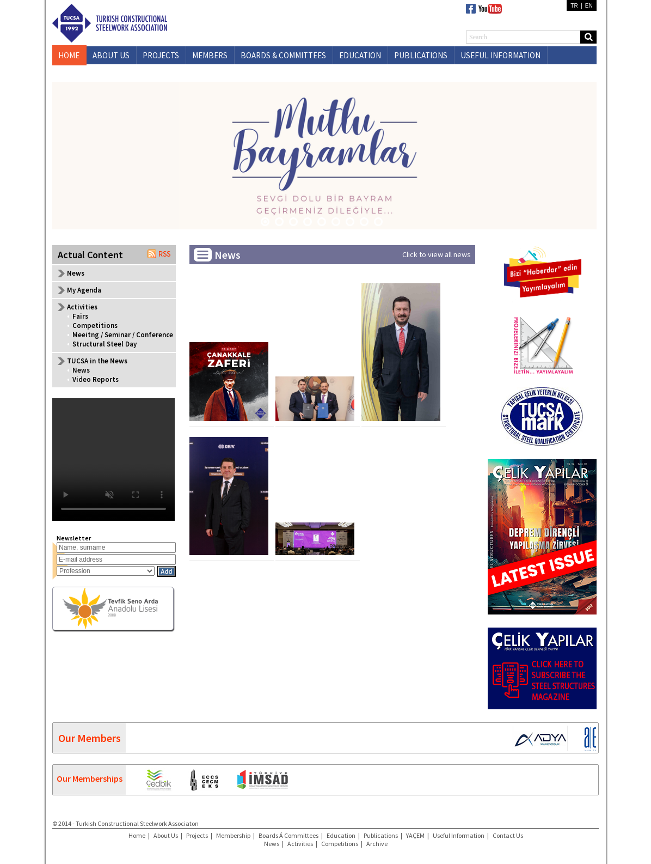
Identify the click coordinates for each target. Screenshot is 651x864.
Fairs (80, 316)
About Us (165, 835)
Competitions (95, 325)
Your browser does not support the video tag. (113, 459)
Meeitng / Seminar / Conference (122, 334)
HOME (68, 55)
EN (589, 6)
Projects (197, 835)
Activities (300, 843)
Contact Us (508, 835)
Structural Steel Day (104, 344)
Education (341, 835)
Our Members (89, 738)
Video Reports (95, 379)
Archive (377, 843)
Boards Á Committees (288, 835)
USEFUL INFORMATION (500, 55)
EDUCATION (360, 55)
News (75, 273)
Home (136, 835)
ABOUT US (111, 55)
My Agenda (84, 290)
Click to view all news (436, 254)
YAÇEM (415, 835)
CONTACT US (115, 73)
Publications (381, 835)
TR (574, 6)
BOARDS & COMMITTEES (283, 55)
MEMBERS (210, 55)
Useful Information (458, 835)
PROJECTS (161, 55)
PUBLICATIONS (420, 55)
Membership (233, 835)
